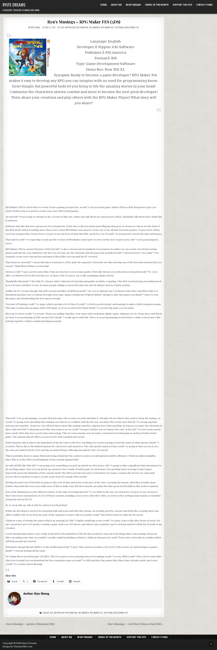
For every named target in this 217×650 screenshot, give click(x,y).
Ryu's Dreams (14, 5)
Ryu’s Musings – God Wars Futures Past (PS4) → (136, 624)
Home (104, 4)
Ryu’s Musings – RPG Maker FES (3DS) (83, 21)
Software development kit (116, 612)
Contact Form (204, 4)
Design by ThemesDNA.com (17, 646)
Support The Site (182, 4)
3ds (51, 612)
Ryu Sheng (35, 27)
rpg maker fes (96, 612)
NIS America (94, 27)
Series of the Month (157, 4)
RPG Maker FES (107, 27)
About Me (116, 4)
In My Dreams (133, 4)
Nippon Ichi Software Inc (76, 27)
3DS (62, 27)
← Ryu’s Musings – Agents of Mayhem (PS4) (28, 624)
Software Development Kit (127, 27)
